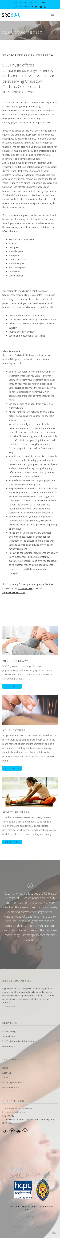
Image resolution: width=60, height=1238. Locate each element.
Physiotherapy (15, 661)
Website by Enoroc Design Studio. (29, 1226)
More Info (12, 686)
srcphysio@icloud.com (13, 592)
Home (15, 2)
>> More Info (8, 1006)
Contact (43, 2)
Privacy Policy (28, 2)
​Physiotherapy (9, 1031)
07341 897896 (21, 6)
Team (5, 1077)
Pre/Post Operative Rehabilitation (18, 1041)
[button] (53, 15)
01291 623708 (10, 1108)
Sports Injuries (15, 812)
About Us (6, 1072)
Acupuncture (13, 730)
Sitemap (30, 1216)
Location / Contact (11, 1087)
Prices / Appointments (13, 1082)
